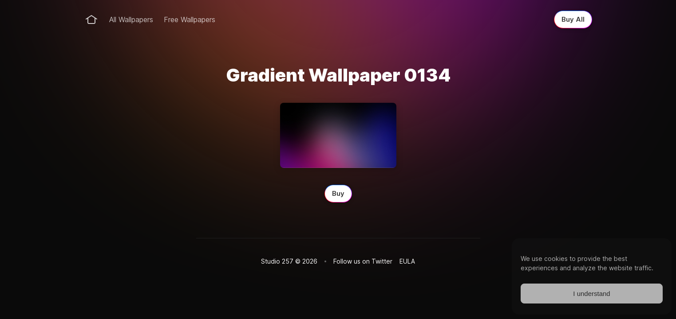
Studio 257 (277, 261)
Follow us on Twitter (362, 261)
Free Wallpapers (189, 19)
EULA (407, 261)
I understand (591, 293)
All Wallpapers (131, 19)
